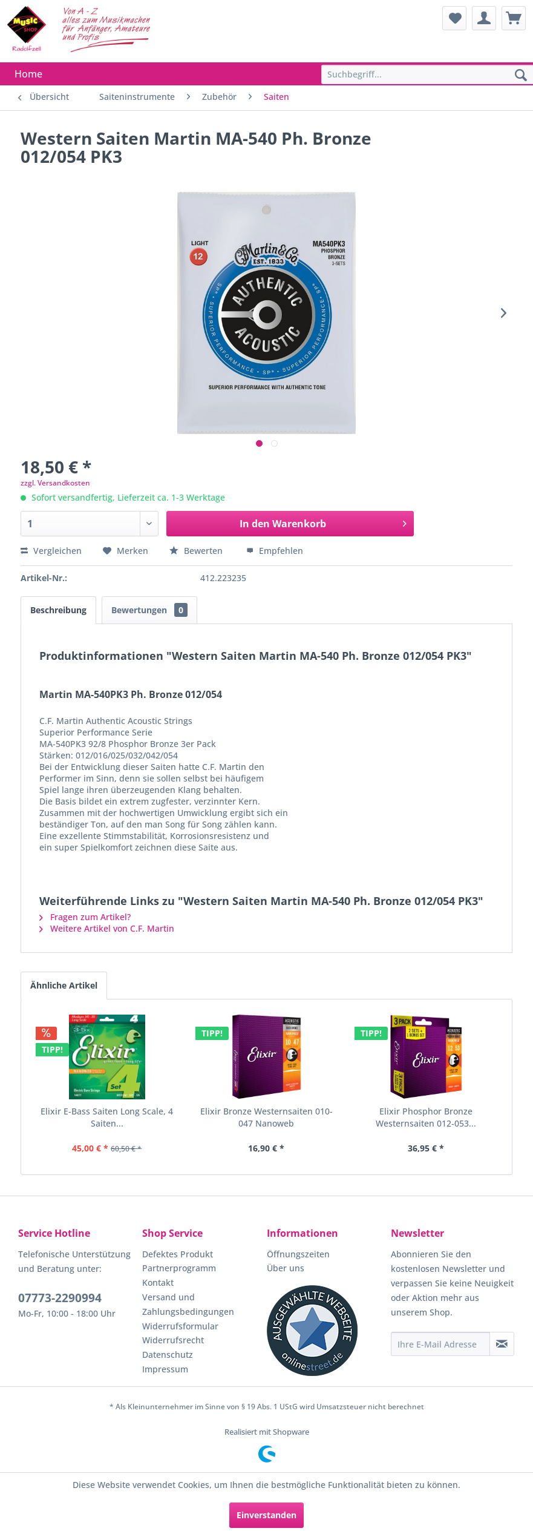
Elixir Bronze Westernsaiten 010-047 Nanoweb (266, 1117)
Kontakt (158, 1282)
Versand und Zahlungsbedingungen (188, 1304)
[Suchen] (521, 76)
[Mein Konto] (484, 18)
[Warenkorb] (514, 18)
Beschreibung (58, 610)
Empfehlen (274, 550)
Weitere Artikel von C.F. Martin (106, 928)
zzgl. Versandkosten (55, 483)
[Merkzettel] (454, 18)
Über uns (285, 1268)
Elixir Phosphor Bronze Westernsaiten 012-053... (426, 1117)
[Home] (28, 73)
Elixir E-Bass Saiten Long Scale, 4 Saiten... (107, 1117)
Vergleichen (51, 550)
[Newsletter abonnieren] (501, 1344)
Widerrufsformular (180, 1326)
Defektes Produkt (177, 1254)
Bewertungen (149, 610)
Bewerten (197, 550)
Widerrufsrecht (173, 1340)
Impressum (165, 1369)
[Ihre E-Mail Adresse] (440, 1344)
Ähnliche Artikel (63, 985)
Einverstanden (266, 1515)
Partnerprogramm (179, 1268)
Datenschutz (167, 1354)
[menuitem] (454, 18)
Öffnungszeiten (298, 1254)
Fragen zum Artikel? (85, 917)
